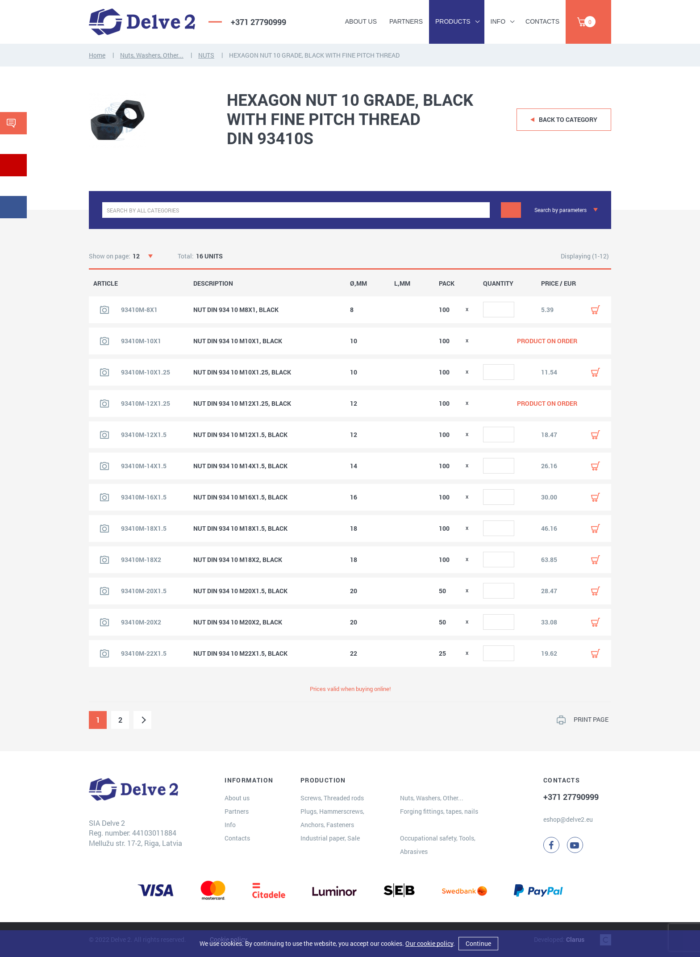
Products (453, 21)
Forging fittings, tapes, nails (439, 811)
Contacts (542, 21)
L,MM (402, 283)
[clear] (482, 210)
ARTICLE (105, 283)
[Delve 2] (142, 21)
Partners (406, 21)
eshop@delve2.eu (568, 819)
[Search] (511, 210)
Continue (478, 943)
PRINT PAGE (591, 719)
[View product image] (104, 309)
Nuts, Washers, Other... (151, 55)
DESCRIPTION (213, 283)
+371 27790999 (258, 22)
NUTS (206, 55)
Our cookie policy (429, 943)
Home (97, 55)
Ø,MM (358, 283)
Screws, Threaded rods (332, 798)
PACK (446, 283)
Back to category (568, 119)
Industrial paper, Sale (330, 838)
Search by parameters (560, 209)
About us (361, 21)
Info (498, 21)
